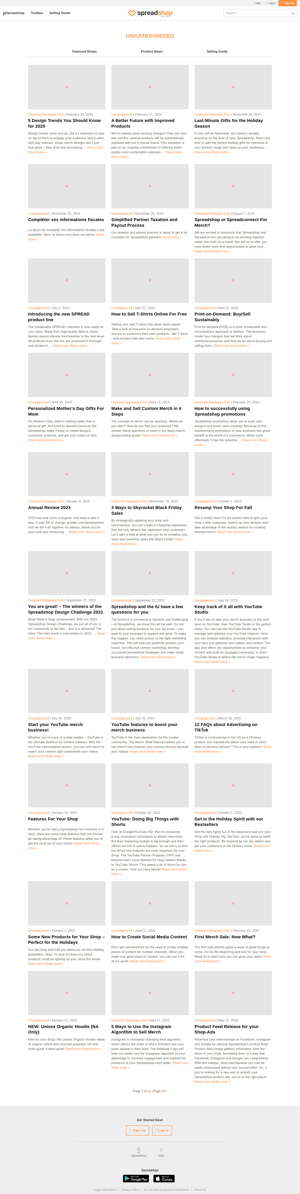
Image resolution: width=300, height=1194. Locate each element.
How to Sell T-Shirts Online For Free (149, 314)
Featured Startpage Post (46, 114)
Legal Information (105, 1189)
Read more (96, 147)
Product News (152, 51)
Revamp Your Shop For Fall (223, 507)
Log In (272, 3)
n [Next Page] (166, 1091)
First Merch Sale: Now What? (225, 936)
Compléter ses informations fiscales (66, 219)
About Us (200, 1189)
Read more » (37, 152)
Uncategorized (121, 114)
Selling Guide (59, 13)
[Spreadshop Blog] (150, 13)
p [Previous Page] (150, 1091)
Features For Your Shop (53, 819)
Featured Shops (84, 51)
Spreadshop (15, 13)
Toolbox (37, 13)
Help (257, 3)
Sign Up (289, 3)
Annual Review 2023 (49, 507)
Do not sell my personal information (166, 1189)
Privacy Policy (130, 1189)
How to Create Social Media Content (149, 936)
